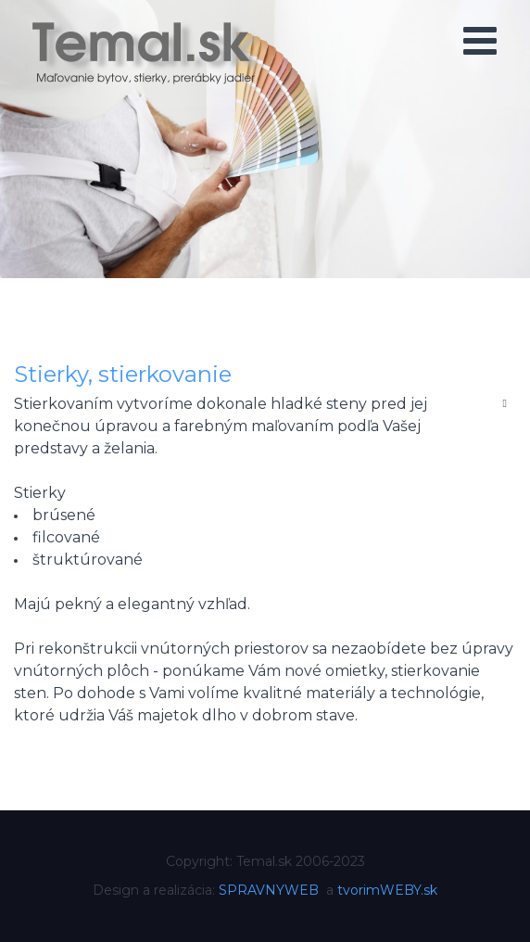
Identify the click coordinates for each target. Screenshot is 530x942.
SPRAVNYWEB (269, 890)
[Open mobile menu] (480, 41)
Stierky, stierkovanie (123, 374)
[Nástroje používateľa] (505, 402)
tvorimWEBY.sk (387, 890)
